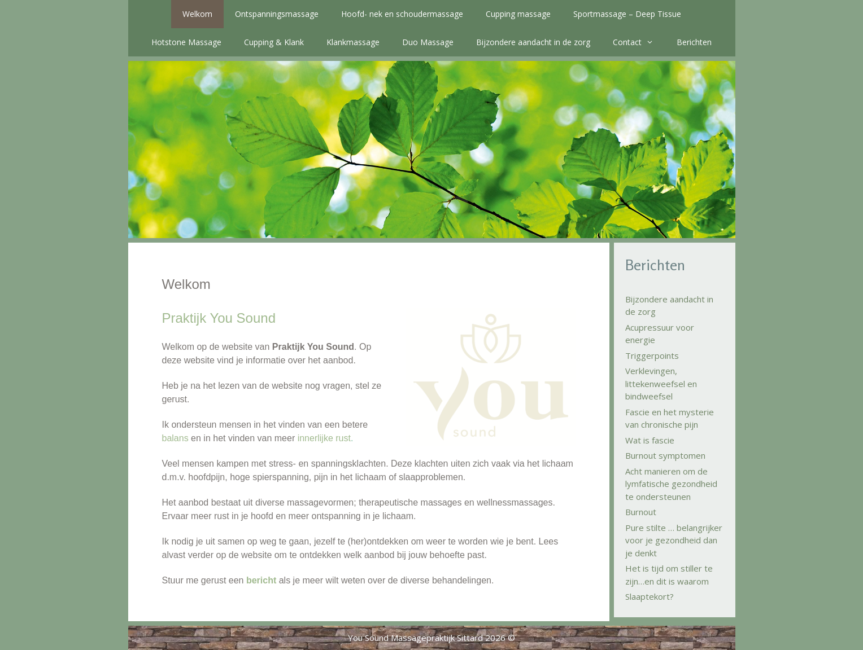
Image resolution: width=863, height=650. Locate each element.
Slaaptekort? (649, 596)
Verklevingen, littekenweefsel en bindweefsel (661, 383)
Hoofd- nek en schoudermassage (402, 13)
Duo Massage (428, 42)
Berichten (694, 42)
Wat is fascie (649, 440)
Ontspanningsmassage (277, 13)
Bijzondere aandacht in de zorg (533, 42)
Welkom (197, 13)
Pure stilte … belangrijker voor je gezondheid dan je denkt (673, 540)
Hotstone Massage (186, 42)
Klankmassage (353, 42)
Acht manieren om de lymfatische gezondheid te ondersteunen (671, 483)
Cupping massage (518, 13)
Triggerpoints (652, 355)
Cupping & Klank (274, 42)
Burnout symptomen (665, 455)
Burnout (640, 511)
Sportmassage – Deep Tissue (627, 13)
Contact (639, 42)
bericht (261, 580)
